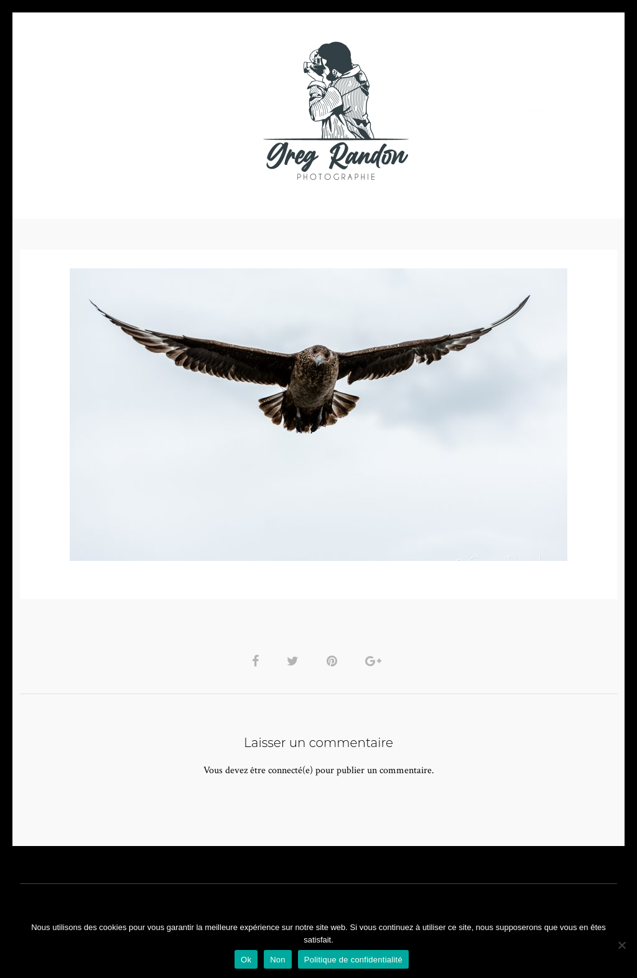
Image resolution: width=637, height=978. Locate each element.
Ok (246, 959)
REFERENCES (533, 110)
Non (278, 959)
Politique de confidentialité (353, 959)
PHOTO (99, 110)
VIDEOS (160, 110)
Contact (462, 110)
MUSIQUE (220, 110)
